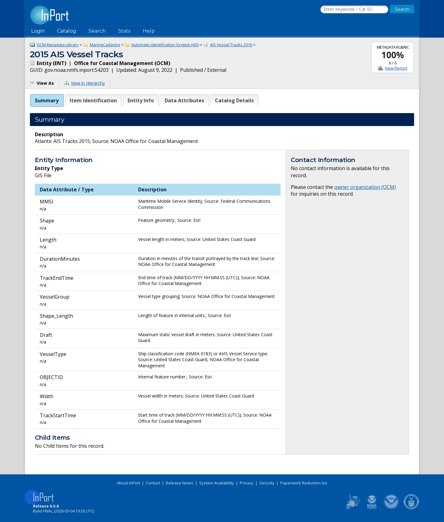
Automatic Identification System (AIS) (165, 44)
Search (97, 31)
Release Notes (179, 483)
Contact (153, 483)
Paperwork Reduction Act (303, 483)
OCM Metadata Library (58, 44)
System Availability (216, 483)
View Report (396, 68)
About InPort (128, 483)
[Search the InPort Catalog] (354, 10)
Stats (124, 31)
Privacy (246, 483)
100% (392, 55)
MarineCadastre (105, 44)
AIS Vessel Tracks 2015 (231, 44)
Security (266, 483)
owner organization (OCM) (365, 187)
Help (149, 31)
